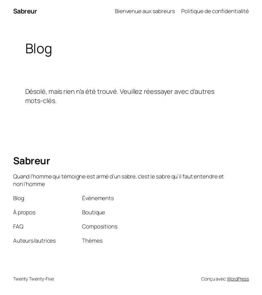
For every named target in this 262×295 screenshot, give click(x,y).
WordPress (238, 279)
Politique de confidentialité (215, 11)
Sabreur (25, 11)
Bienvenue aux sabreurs (145, 11)
